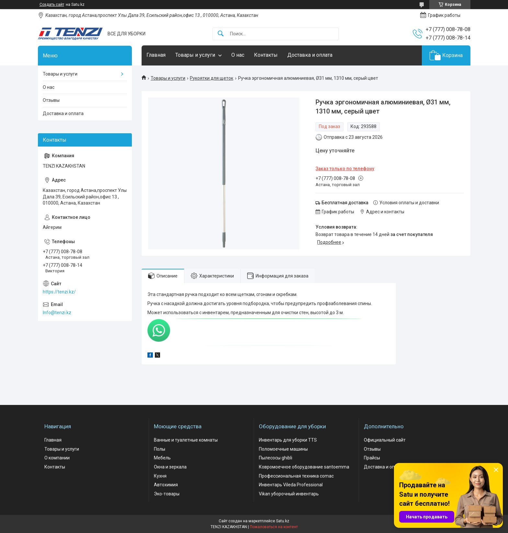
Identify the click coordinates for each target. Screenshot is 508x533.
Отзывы (51, 100)
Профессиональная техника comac (296, 476)
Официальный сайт (385, 440)
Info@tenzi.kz (57, 312)
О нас (237, 55)
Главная (156, 55)
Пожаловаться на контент (274, 527)
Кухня (160, 476)
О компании (57, 457)
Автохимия (166, 484)
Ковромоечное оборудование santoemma (304, 466)
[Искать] (220, 34)
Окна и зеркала (170, 466)
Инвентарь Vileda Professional (291, 484)
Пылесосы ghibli (275, 457)
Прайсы (372, 457)
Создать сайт (52, 4)
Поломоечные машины (283, 449)
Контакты (266, 55)
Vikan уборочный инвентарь (289, 493)
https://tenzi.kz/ (59, 291)
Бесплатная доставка (345, 202)
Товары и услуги (195, 55)
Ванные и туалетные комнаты (186, 440)
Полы (159, 449)
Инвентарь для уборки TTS (288, 440)
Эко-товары (166, 493)
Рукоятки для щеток (211, 78)
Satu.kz (282, 521)
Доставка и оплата (309, 55)
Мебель (162, 457)
